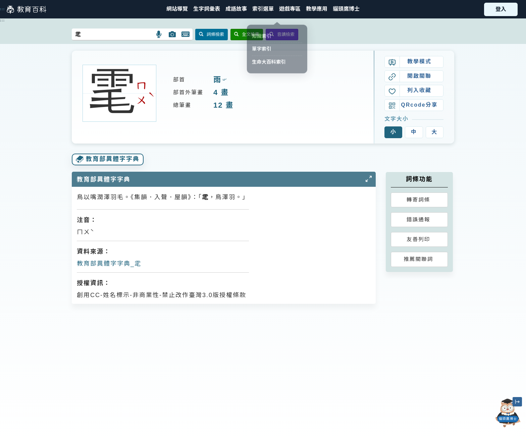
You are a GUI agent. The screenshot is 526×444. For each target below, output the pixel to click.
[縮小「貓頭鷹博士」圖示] (517, 401)
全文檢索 (246, 34)
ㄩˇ (223, 80)
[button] (263, 9)
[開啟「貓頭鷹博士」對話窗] (508, 413)
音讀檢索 (282, 34)
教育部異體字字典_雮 (109, 263)
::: (2, 9)
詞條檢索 (211, 34)
